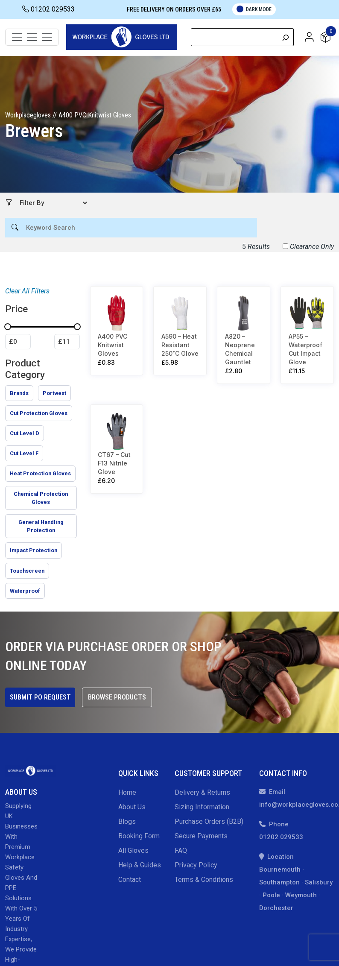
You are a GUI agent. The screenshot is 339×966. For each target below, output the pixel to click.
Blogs (127, 821)
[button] (309, 37)
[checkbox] (19, 393)
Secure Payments (201, 836)
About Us (132, 807)
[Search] (285, 37)
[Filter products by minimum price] (18, 341)
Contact (129, 879)
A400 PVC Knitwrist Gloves (112, 345)
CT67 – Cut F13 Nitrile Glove (114, 463)
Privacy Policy (196, 865)
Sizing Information (202, 807)
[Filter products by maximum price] (67, 341)
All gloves (133, 850)
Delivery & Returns (202, 792)
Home (127, 792)
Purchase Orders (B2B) (209, 821)
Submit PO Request (40, 697)
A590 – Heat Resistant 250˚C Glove (180, 345)
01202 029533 (48, 9)
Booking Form (139, 836)
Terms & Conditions (204, 879)
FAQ (181, 850)
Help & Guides (139, 865)
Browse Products (117, 697)
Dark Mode (254, 9)
